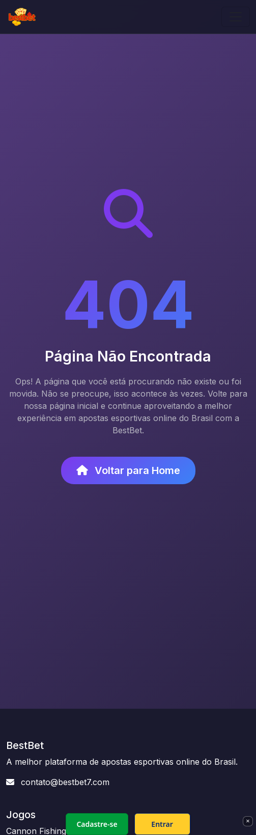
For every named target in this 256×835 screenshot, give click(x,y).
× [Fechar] (247, 820)
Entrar (162, 824)
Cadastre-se (96, 824)
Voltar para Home (128, 470)
